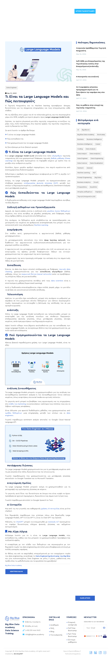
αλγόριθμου (57, 156)
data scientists (57, 281)
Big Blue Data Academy (85, 134)
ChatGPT (19, 522)
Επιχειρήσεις (82, 187)
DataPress (53, 11)
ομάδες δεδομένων (13, 413)
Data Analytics (95, 153)
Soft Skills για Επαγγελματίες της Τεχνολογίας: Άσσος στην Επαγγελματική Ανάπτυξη (90, 63)
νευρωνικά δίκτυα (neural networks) (36, 274)
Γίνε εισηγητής (56, 635)
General (89, 168)
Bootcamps (13, 11)
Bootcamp (101, 134)
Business (80, 139)
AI (78, 130)
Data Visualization (96, 163)
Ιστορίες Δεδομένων (84, 192)
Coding (80, 149)
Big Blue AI (85, 130)
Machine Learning (41, 225)
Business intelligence (84, 144)
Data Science (82, 163)
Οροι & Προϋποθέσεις (71, 651)
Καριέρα (98, 192)
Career (97, 144)
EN (100, 11)
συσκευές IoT (53, 522)
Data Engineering (97, 158)
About (65, 11)
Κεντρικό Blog (16, 571)
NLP (94, 172)
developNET (18, 654)
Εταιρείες (40, 11)
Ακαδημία (54, 625)
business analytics (84, 182)
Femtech (80, 168)
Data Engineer (11, 87)
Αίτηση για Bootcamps (85, 11)
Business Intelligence (94, 139)
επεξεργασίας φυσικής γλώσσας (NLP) (41, 183)
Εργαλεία (93, 187)
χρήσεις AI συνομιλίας (50, 509)
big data (98, 177)
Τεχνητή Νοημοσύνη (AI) (86, 196)
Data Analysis (90, 149)
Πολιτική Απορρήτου (73, 654)
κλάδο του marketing (17, 404)
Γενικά (96, 182)
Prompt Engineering (84, 177)
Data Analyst (82, 153)
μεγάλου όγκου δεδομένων (58, 211)
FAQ (52, 628)
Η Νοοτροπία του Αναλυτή (87, 77)
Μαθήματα (27, 11)
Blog (52, 631)
